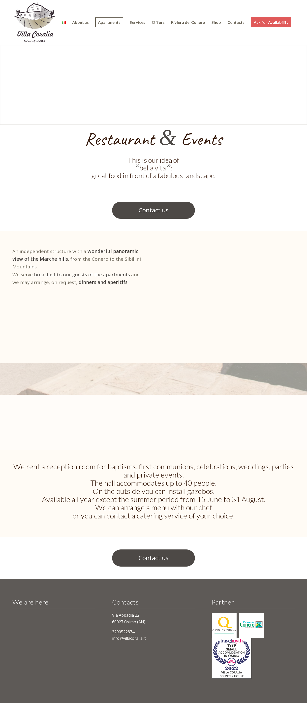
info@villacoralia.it (129, 638)
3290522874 (123, 632)
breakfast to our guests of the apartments (81, 274)
